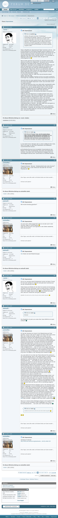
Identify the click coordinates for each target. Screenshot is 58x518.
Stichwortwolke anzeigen (8, 486)
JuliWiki (36, 9)
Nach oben (53, 475)
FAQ (34, 516)
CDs (43, 516)
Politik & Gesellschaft (21, 15)
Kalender (14, 11)
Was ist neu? (13, 9)
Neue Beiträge (5, 11)
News (7, 516)
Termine (13, 516)
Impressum (54, 516)
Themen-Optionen (50, 24)
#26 (54, 247)
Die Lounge (11, 15)
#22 (54, 125)
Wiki (39, 516)
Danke (47, 516)
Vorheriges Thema (24, 479)
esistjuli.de (29, 9)
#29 (54, 327)
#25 (54, 217)
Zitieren (53, 113)
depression (5, 485)
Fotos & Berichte (26, 516)
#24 (54, 198)
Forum (5, 9)
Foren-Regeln (20, 500)
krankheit (10, 485)
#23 (54, 160)
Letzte (54, 18)
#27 (54, 275)
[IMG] (18, 495)
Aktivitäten (21, 9)
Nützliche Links (26, 11)
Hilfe (53, 1)
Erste (29, 18)
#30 (54, 433)
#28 (54, 305)
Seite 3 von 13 (23, 18)
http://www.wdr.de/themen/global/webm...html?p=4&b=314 (36, 441)
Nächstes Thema (34, 479)
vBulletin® (27, 512)
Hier (22, 253)
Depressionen (9, 21)
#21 (54, 27)
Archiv (47, 506)
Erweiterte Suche (52, 11)
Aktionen (19, 11)
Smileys (19, 493)
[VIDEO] (19, 496)
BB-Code (19, 491)
